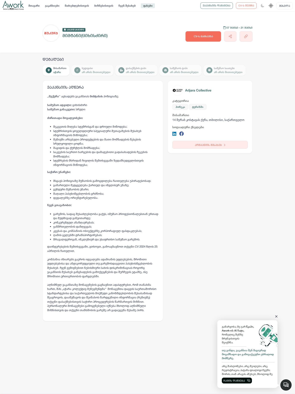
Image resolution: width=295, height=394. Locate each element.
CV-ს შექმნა (246, 5)
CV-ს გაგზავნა (203, 36)
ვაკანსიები (52, 5)
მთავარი (34, 5)
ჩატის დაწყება (237, 380)
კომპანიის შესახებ (210, 144)
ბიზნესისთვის (103, 5)
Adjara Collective (198, 90)
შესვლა (284, 5)
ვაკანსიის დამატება (216, 5)
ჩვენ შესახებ (127, 5)
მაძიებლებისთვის (77, 5)
